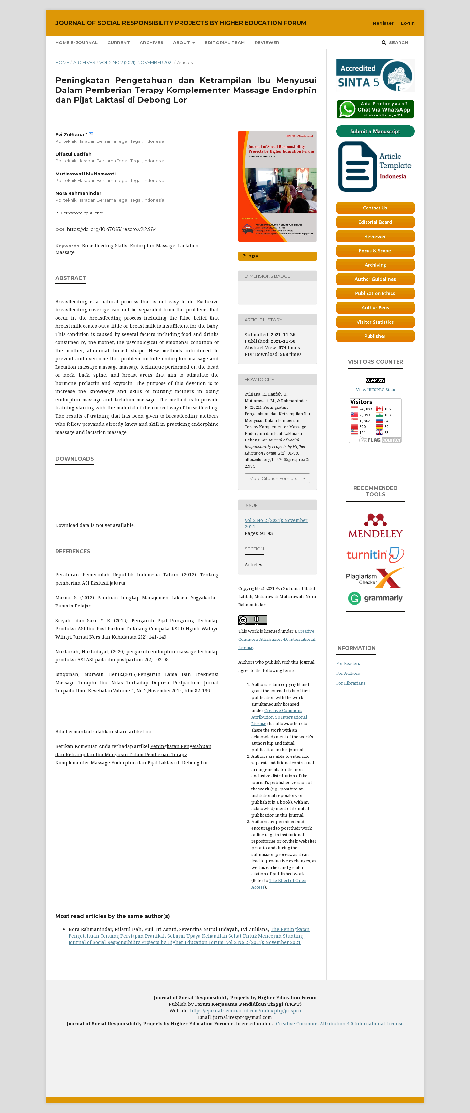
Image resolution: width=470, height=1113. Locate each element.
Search (398, 42)
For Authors (348, 673)
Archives (151, 42)
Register (383, 22)
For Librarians (350, 683)
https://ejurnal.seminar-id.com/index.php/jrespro (245, 1010)
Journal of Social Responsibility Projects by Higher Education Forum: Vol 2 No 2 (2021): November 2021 (185, 942)
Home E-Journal (76, 42)
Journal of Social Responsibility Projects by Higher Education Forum (180, 22)
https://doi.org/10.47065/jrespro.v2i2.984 (112, 229)
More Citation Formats (273, 478)
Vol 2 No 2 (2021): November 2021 (136, 62)
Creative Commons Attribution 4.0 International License (276, 639)
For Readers (348, 663)
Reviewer (267, 42)
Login (408, 22)
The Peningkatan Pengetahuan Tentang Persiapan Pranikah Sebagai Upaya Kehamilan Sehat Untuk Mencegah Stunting (189, 932)
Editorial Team (225, 42)
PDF (252, 256)
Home (62, 62)
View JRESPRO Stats (375, 389)
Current (118, 42)
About (182, 42)
